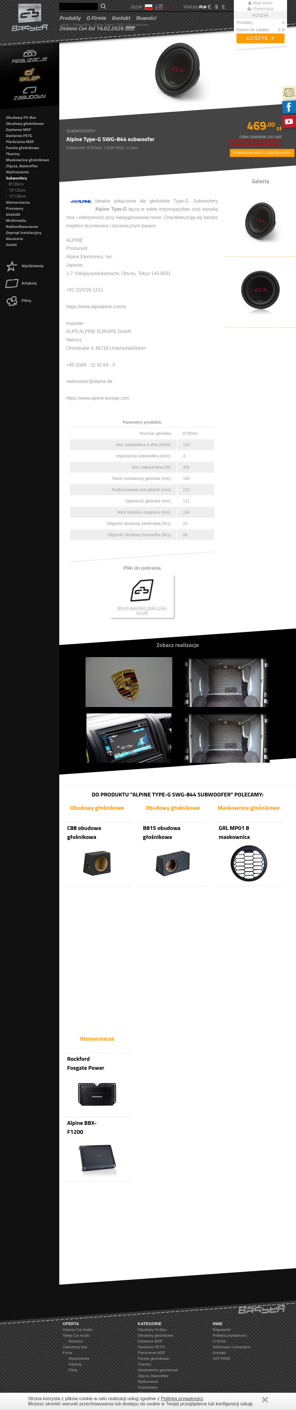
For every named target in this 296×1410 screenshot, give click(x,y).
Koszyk (260, 38)
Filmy (18, 300)
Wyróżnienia (24, 266)
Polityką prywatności (182, 1398)
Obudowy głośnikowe (25, 123)
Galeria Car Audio (77, 1274)
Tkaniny (13, 154)
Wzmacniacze (18, 202)
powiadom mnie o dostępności (262, 153)
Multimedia (16, 220)
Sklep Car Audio (76, 1280)
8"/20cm (14, 184)
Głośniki (13, 214)
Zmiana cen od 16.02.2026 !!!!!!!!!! (96, 28)
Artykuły (21, 283)
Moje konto (260, 3)
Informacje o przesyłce (231, 1291)
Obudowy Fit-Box (21, 117)
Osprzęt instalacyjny (23, 232)
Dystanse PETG (19, 135)
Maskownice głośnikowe (27, 160)
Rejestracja (260, 8)
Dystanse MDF (18, 129)
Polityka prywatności (230, 1280)
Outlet (11, 245)
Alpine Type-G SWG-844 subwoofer (121, 25)
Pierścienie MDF (20, 142)
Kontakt (121, 17)
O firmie (96, 17)
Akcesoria (14, 238)
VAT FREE (221, 1303)
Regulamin (222, 1274)
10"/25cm (16, 190)
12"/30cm (16, 196)
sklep (65, 25)
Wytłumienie (17, 172)
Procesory (14, 208)
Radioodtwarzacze (22, 226)
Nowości (146, 17)
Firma (67, 1297)
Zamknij (265, 1399)
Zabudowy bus (75, 1291)
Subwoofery (82, 25)
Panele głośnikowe (22, 148)
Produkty (70, 17)
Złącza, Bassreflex (22, 166)
